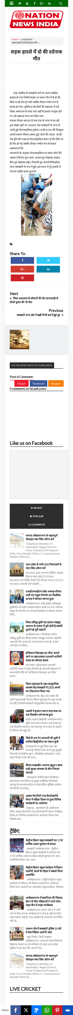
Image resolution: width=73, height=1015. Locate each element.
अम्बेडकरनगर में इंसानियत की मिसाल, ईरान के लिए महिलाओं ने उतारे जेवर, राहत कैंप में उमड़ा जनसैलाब (44, 901)
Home (15, 39)
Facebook (38, 383)
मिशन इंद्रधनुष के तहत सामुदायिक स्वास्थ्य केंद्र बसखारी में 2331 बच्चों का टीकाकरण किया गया (43, 687)
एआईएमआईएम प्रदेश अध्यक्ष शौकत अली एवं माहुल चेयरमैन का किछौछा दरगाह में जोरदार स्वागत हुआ (43, 595)
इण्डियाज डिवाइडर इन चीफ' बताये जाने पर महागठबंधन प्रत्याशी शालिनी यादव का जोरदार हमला (44, 656)
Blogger (56, 383)
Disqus (21, 383)
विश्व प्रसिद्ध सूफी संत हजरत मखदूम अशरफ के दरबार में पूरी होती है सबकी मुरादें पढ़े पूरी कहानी (44, 626)
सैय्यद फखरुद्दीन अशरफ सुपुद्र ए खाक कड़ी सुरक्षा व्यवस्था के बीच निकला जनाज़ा (44, 768)
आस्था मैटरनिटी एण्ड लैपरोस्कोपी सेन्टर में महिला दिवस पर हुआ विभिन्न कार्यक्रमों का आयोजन (43, 799)
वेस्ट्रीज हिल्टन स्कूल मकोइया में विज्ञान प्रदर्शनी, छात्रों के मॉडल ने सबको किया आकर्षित (44, 871)
